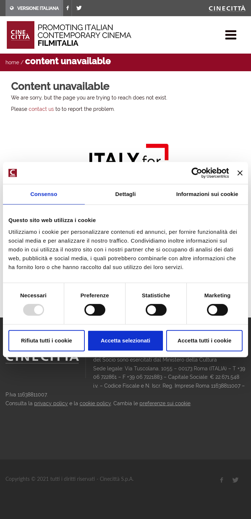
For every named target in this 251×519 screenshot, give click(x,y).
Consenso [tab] (43, 194)
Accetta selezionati (125, 340)
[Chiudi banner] (240, 172)
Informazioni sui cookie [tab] (207, 194)
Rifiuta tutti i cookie (46, 340)
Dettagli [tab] (125, 194)
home (12, 62)
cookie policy (95, 403)
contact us (41, 109)
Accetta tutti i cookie (205, 340)
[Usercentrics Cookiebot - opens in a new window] (197, 172)
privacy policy (51, 403)
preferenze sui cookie (164, 403)
